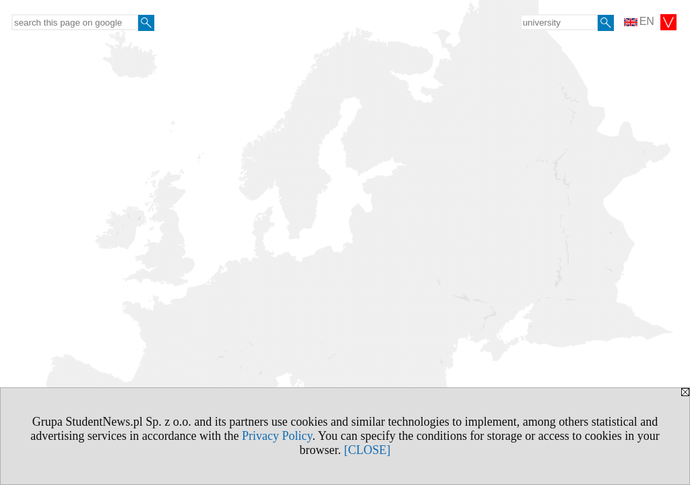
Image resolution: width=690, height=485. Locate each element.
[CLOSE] (367, 450)
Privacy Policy (277, 436)
